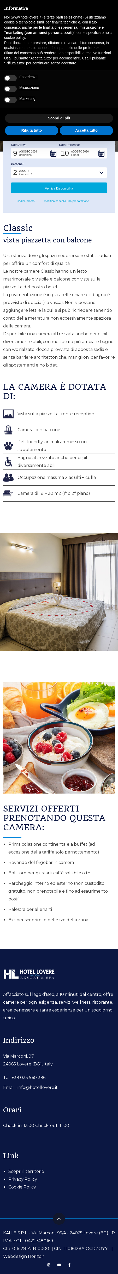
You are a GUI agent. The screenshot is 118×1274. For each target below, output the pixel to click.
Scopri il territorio (26, 1171)
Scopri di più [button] (59, 118)
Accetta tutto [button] (86, 130)
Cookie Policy (22, 1187)
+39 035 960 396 (28, 1077)
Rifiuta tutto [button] (31, 130)
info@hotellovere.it (37, 1087)
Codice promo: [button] (23, 201)
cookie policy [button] (14, 37)
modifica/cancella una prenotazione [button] (64, 201)
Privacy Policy (22, 1179)
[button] (35, 153)
